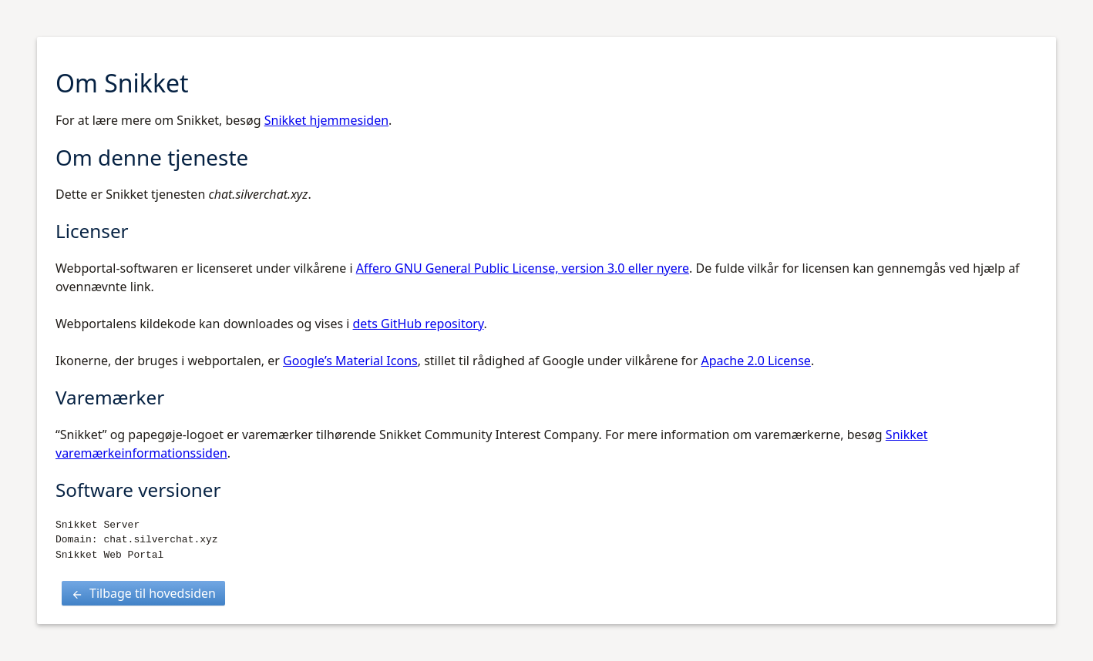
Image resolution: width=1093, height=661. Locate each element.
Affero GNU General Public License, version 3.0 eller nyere (522, 268)
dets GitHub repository (418, 323)
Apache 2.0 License (756, 360)
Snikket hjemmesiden (326, 120)
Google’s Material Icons (350, 360)
